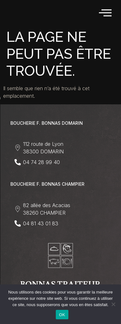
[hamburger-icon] (106, 13)
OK (62, 314)
